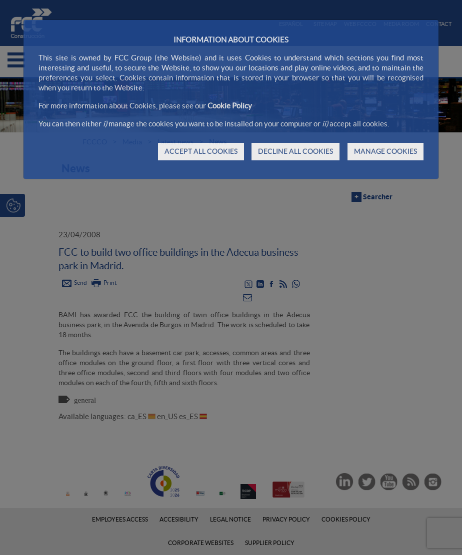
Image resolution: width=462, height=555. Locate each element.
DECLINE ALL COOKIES (295, 151)
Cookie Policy (230, 105)
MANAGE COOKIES (385, 151)
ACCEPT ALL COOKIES (201, 151)
